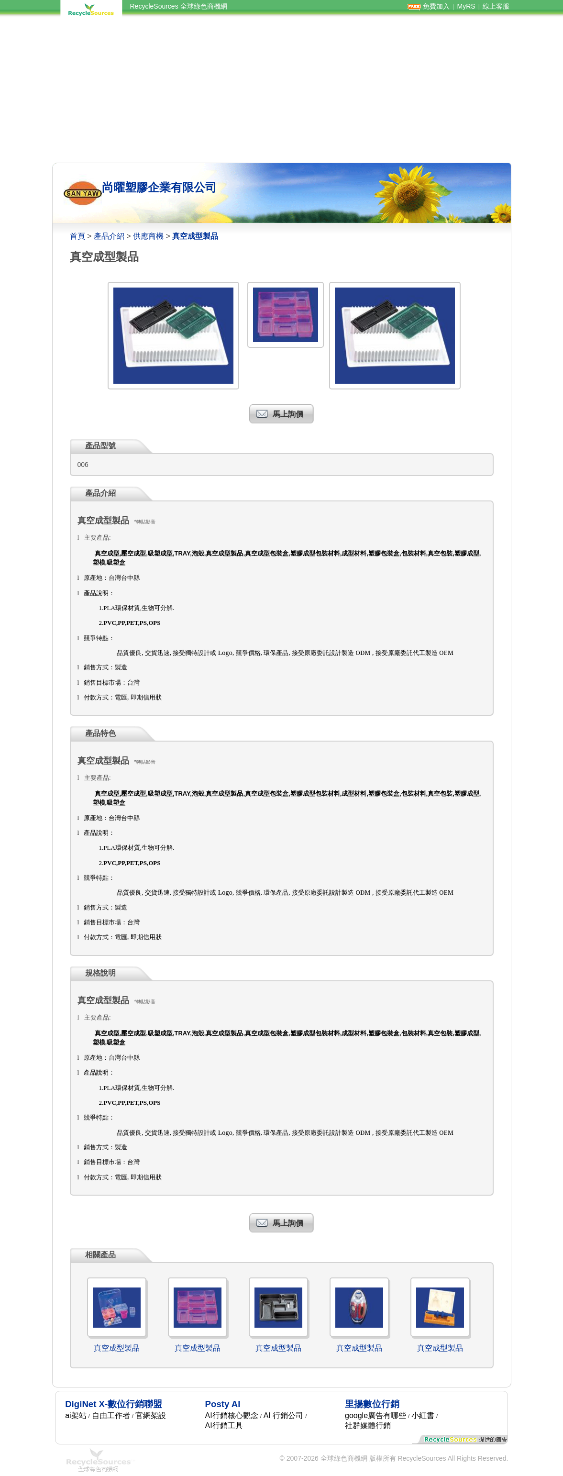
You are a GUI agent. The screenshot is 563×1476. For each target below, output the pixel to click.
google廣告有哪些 (375, 1415)
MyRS (466, 6)
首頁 (77, 236)
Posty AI (223, 1404)
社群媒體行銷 (368, 1425)
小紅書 (422, 1415)
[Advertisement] (282, 90)
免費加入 (436, 6)
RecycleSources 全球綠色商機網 (178, 6)
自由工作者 (111, 1415)
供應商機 (148, 236)
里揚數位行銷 (372, 1404)
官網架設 (150, 1415)
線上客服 (496, 6)
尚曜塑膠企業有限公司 (159, 187)
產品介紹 (109, 236)
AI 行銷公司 (284, 1415)
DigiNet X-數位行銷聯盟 (113, 1404)
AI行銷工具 (224, 1425)
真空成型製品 (117, 1348)
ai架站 (75, 1415)
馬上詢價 (288, 414)
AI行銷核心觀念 (231, 1415)
